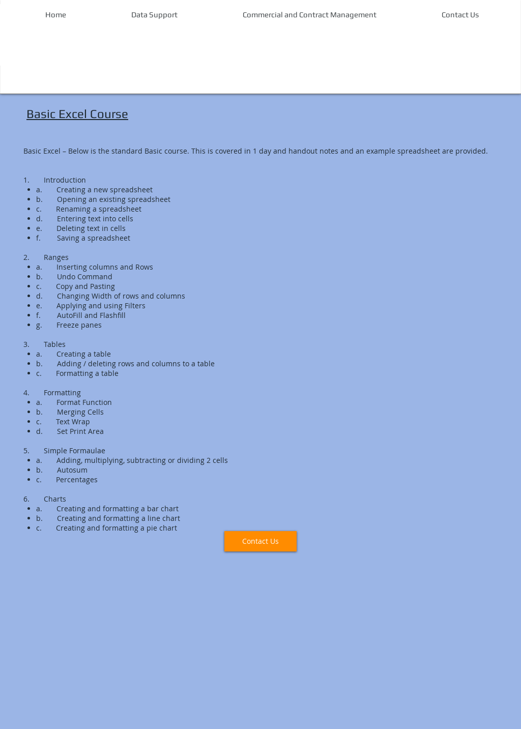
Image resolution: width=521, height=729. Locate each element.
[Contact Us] (260, 541)
